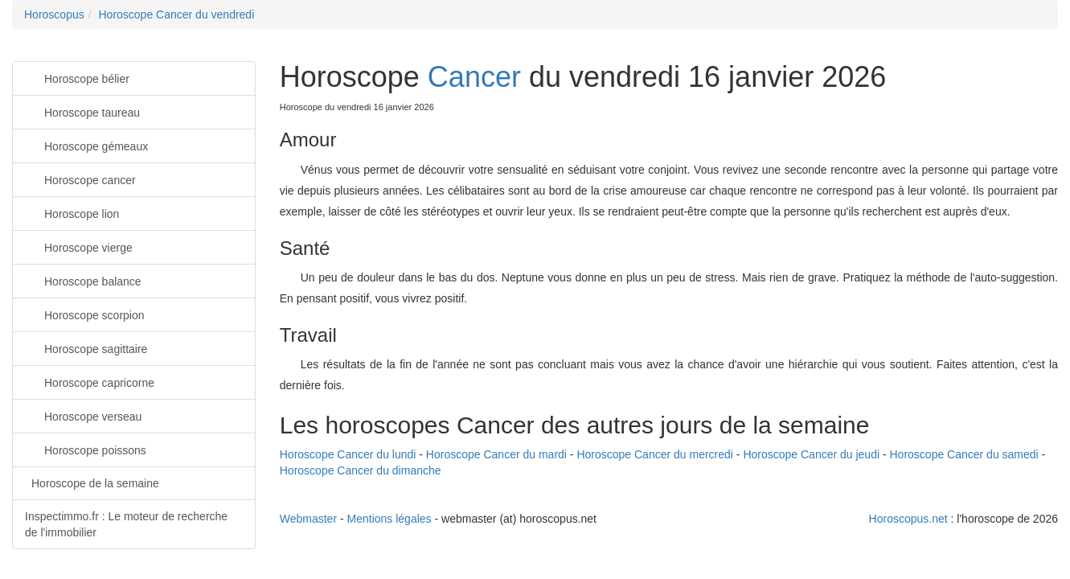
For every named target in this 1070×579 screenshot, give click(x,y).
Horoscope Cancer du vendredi (176, 14)
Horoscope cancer (80, 179)
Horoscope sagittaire (86, 347)
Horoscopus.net (908, 518)
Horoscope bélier (77, 77)
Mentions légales (389, 518)
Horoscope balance (83, 280)
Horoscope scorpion (85, 314)
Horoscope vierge (79, 246)
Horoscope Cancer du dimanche (360, 470)
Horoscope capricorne (89, 381)
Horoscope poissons (85, 449)
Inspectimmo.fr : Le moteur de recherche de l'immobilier (126, 524)
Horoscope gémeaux (86, 145)
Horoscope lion (72, 212)
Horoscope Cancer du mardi (496, 454)
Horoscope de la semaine (95, 483)
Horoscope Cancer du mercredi (654, 454)
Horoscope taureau (82, 111)
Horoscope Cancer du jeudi (811, 454)
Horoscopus (54, 14)
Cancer (474, 76)
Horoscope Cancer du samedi (964, 454)
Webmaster (308, 518)
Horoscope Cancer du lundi (348, 454)
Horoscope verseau (83, 415)
